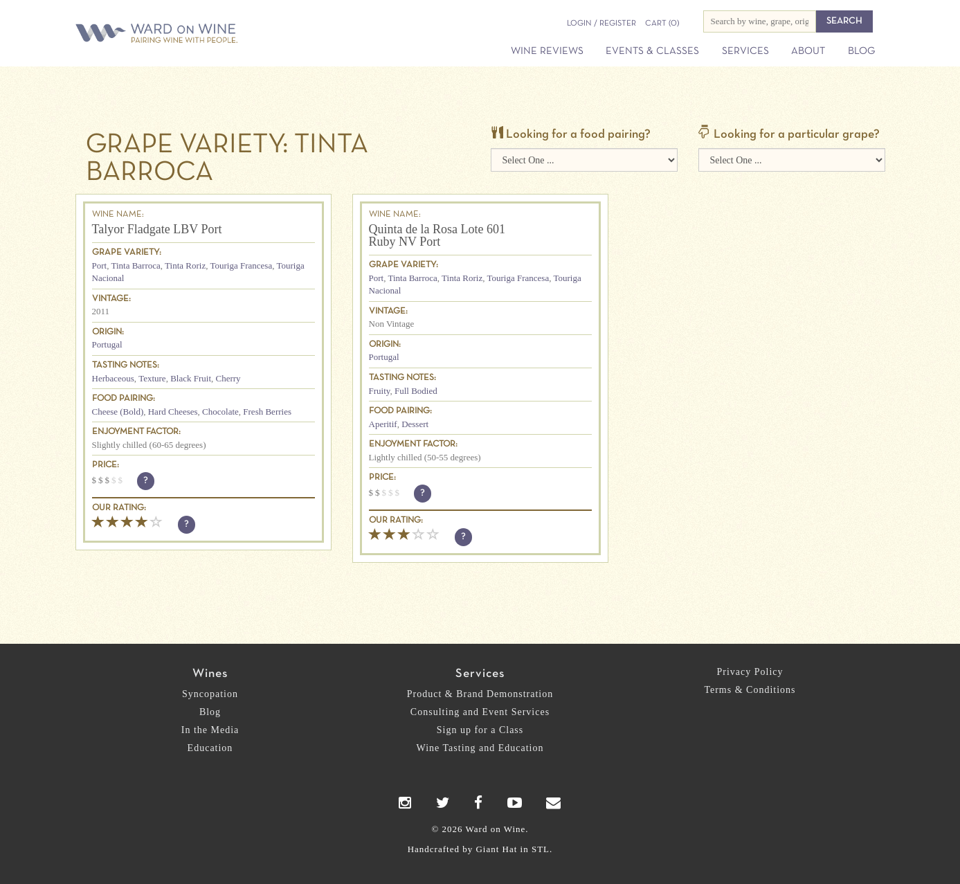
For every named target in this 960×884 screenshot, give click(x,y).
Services (745, 51)
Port (99, 265)
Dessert (414, 424)
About (808, 51)
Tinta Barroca (135, 265)
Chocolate (220, 411)
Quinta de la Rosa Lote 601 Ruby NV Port (437, 235)
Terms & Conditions (749, 690)
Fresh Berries (267, 411)
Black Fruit (190, 378)
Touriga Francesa (241, 265)
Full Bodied (416, 391)
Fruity (379, 391)
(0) (662, 23)
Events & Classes (652, 51)
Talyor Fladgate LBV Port (157, 229)
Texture (152, 378)
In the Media (210, 730)
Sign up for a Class (480, 730)
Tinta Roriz (185, 265)
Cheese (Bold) (118, 411)
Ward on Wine (204, 34)
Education (210, 748)
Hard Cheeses (173, 411)
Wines (210, 674)
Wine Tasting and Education (480, 748)
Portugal (107, 344)
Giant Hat (496, 849)
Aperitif (383, 424)
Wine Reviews (547, 51)
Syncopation (210, 694)
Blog (861, 51)
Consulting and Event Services (480, 712)
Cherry (228, 378)
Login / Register (601, 23)
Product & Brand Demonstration (480, 694)
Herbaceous (113, 378)
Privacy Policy (749, 672)
